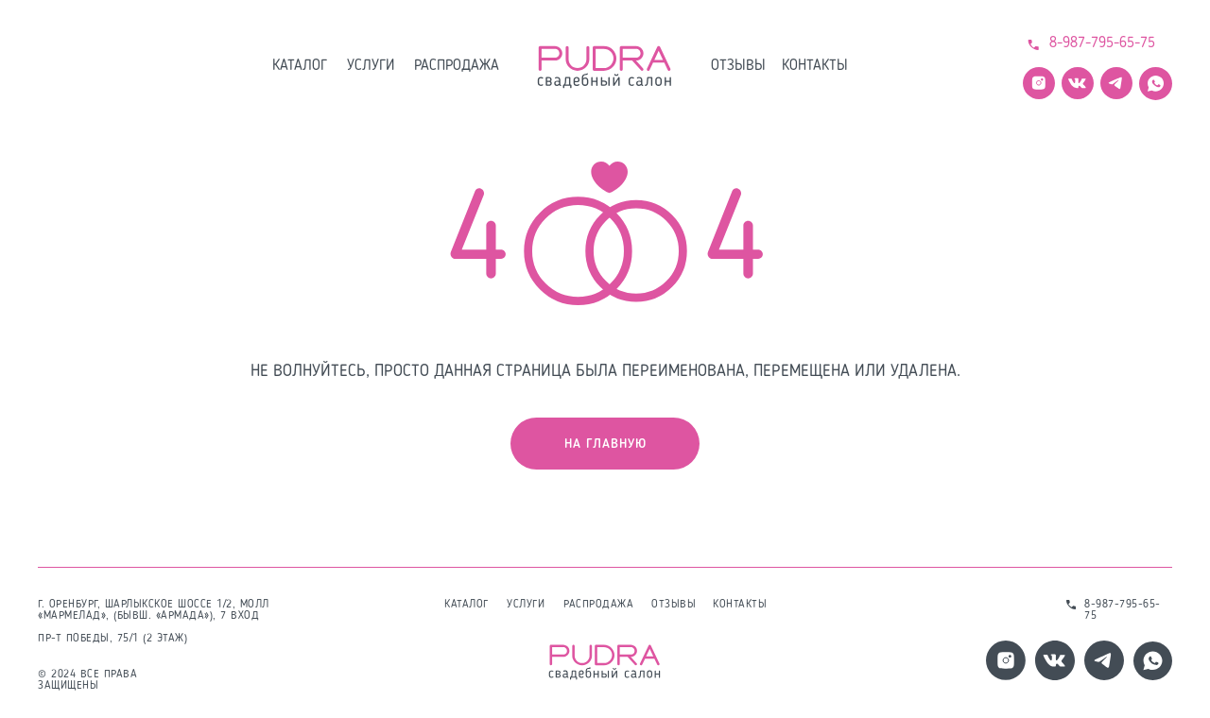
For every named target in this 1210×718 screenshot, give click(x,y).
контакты (815, 66)
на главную (605, 444)
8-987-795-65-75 (1102, 43)
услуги (370, 66)
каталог (299, 66)
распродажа (456, 66)
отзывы (738, 66)
